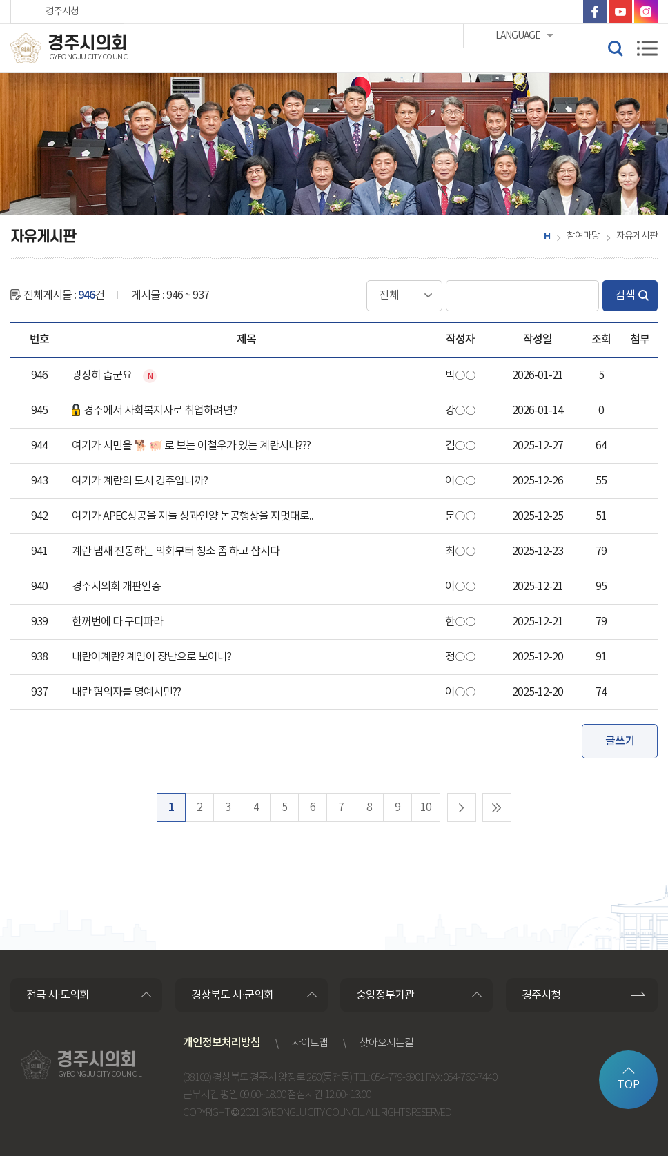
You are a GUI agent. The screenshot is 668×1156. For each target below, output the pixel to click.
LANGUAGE (517, 11)
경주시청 (62, 11)
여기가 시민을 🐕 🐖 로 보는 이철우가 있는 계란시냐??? (191, 446)
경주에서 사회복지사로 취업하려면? (154, 410)
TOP (628, 1085)
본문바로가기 (0, 0)
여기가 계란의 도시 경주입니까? (140, 481)
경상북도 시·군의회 (232, 995)
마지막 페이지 (496, 807)
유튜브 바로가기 (620, 11)
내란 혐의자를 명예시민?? (126, 692)
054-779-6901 (397, 1078)
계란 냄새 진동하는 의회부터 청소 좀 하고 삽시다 (175, 551)
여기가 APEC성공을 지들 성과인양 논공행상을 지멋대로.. (192, 516)
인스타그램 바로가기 (646, 11)
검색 (625, 295)
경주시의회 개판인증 (116, 586)
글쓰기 (619, 741)
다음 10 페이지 (461, 807)
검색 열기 (615, 48)
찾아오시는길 (386, 1043)
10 (425, 807)
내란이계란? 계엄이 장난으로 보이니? (151, 657)
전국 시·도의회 (57, 995)
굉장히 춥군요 (103, 375)
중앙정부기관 (385, 995)
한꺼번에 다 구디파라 (117, 622)
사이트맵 (310, 1043)
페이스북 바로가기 (595, 11)
